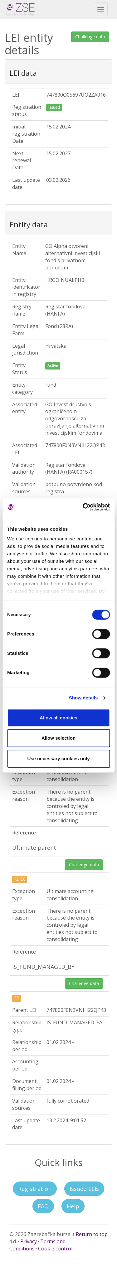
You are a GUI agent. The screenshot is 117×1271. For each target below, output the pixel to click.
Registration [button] (34, 1188)
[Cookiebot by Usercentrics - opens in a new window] (83, 507)
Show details (83, 697)
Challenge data (90, 37)
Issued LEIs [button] (84, 1188)
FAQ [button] (43, 1206)
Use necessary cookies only (58, 758)
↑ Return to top (90, 1234)
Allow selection (58, 738)
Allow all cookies (58, 717)
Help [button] (73, 1206)
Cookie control (55, 1248)
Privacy (28, 1241)
